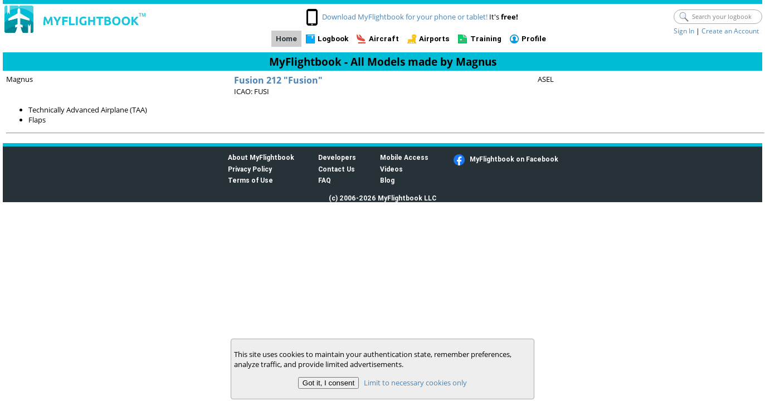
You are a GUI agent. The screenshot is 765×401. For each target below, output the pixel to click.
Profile (534, 38)
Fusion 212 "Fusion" (278, 80)
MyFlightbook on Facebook (514, 159)
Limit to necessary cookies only (415, 383)
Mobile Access (404, 157)
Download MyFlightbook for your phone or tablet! (405, 17)
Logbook (333, 38)
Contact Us (336, 169)
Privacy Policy (250, 169)
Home (286, 38)
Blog (387, 180)
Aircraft (384, 38)
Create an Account (730, 31)
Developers (337, 157)
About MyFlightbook (261, 157)
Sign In (684, 31)
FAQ (324, 180)
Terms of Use (250, 180)
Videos (391, 169)
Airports (434, 38)
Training (485, 38)
